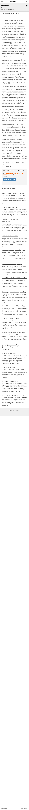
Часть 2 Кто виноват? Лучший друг (14, 306)
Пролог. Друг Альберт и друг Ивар (14, 292)
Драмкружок (23, 808)
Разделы (17, 410)
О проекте (11, 410)
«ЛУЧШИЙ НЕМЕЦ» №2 (11, 381)
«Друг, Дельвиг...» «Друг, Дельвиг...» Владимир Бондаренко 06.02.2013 (14, 347)
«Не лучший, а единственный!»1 (13, 395)
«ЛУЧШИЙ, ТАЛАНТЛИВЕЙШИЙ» (14, 278)
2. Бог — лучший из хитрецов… (13, 193)
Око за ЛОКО (4, 808)
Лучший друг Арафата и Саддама (13, 250)
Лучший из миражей (9, 353)
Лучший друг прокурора (10, 318)
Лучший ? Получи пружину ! (12, 264)
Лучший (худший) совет (10, 207)
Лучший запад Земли (9, 367)
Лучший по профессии (10, 236)
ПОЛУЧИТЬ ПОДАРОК (9, 179)
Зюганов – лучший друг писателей (14, 332)
